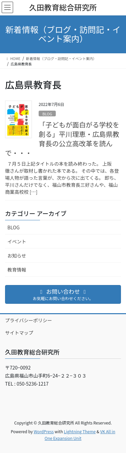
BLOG (47, 113)
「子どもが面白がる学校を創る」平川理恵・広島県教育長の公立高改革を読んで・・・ (62, 139)
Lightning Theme (80, 431)
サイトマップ (19, 332)
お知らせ (16, 255)
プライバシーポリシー (28, 320)
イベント (16, 241)
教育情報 (16, 269)
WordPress (44, 431)
